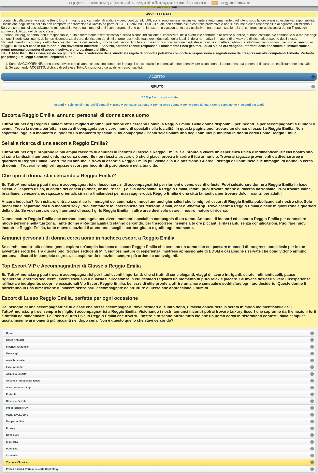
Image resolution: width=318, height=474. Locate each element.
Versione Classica (17, 462)
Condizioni (12, 435)
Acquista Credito (16, 374)
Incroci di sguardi (97, 104)
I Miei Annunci (14, 367)
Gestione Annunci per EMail (23, 380)
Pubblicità (12, 448)
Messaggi (12, 353)
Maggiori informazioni (235, 2)
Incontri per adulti (252, 104)
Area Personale (15, 360)
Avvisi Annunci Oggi (18, 387)
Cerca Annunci (15, 340)
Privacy (10, 428)
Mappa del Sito (15, 421)
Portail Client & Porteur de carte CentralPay (32, 469)
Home (9, 333)
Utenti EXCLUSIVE (17, 414)
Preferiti (11, 394)
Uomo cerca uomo (224, 104)
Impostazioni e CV (17, 407)
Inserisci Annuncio (17, 346)
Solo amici (75, 104)
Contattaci (12, 455)
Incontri (59, 104)
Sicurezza (12, 442)
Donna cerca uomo (136, 104)
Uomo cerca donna (195, 104)
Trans (116, 104)
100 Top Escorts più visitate (159, 97)
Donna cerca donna (166, 104)
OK (215, 3)
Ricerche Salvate (16, 401)
